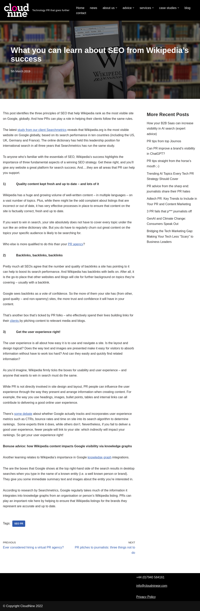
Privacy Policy (146, 596)
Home (80, 8)
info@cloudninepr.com (151, 585)
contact (81, 13)
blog (187, 8)
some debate (23, 413)
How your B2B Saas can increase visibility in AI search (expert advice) (170, 128)
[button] (116, 8)
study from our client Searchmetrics (42, 130)
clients (15, 320)
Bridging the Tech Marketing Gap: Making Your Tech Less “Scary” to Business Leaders (170, 236)
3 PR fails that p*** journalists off (169, 211)
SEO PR (18, 523)
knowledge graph (100, 457)
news (93, 8)
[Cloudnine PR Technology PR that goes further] (36, 10)
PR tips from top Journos (164, 141)
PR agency (75, 244)
